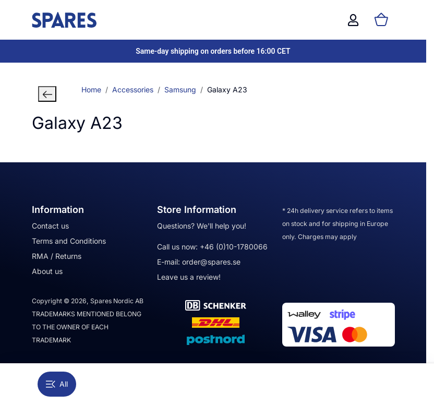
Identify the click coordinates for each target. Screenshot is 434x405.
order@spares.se (211, 261)
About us (47, 271)
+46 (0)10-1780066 (234, 246)
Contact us (50, 225)
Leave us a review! (189, 276)
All (57, 383)
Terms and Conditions (69, 240)
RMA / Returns (56, 256)
